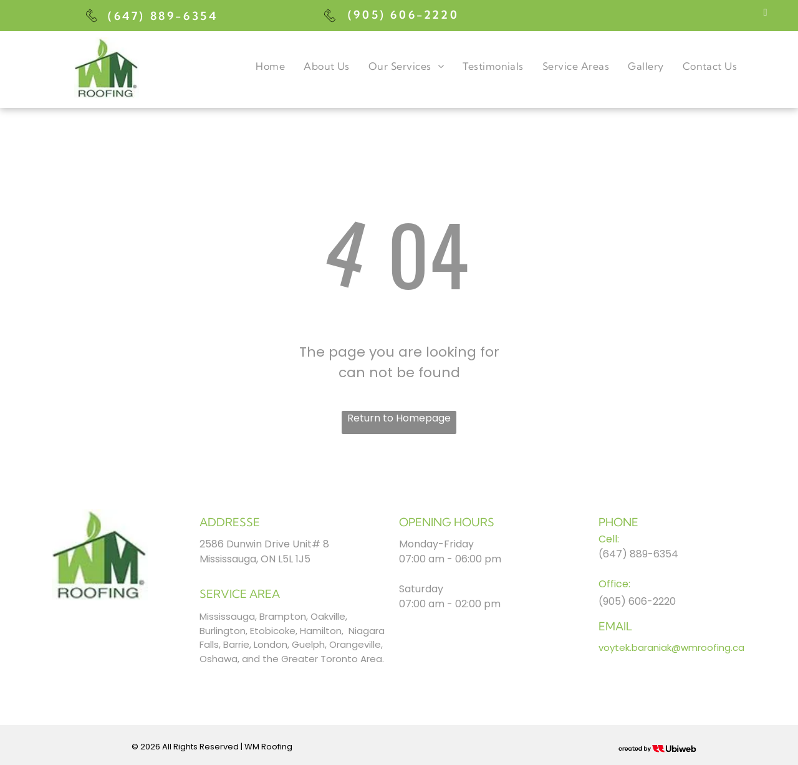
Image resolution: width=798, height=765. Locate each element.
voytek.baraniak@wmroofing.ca (671, 647)
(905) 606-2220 (403, 14)
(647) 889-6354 (163, 16)
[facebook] (765, 13)
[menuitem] (270, 66)
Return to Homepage (399, 418)
